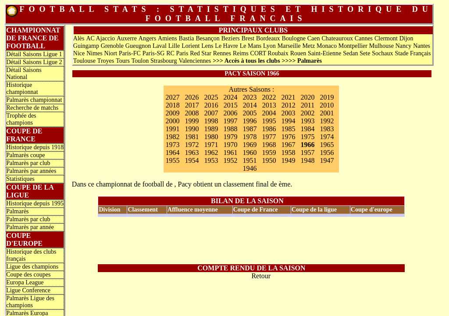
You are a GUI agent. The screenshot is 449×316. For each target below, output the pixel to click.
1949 (288, 160)
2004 (269, 113)
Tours (123, 60)
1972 (192, 144)
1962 (211, 152)
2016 (211, 105)
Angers (147, 38)
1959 (269, 152)
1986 (269, 129)
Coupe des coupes (28, 274)
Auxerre (127, 38)
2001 (327, 113)
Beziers (230, 38)
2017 (192, 105)
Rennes (222, 53)
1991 (172, 129)
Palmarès (17, 211)
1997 (230, 121)
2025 (211, 97)
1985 (288, 129)
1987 (249, 129)
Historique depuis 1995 (35, 203)
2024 (230, 97)
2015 (231, 105)
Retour (261, 276)
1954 (192, 160)
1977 (269, 136)
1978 (249, 136)
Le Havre (226, 46)
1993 (307, 121)
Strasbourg (163, 60)
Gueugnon (138, 46)
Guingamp (86, 46)
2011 (307, 105)
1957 (307, 152)
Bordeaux (268, 38)
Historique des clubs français (31, 255)
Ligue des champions (32, 266)
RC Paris (177, 53)
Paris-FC (130, 53)
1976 (288, 136)
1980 (211, 136)
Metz (308, 46)
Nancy (404, 46)
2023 (249, 97)
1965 (327, 144)
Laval (160, 46)
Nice (79, 53)
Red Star (200, 53)
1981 (192, 136)
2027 (172, 97)
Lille (174, 46)
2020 (307, 97)
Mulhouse (381, 46)
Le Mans (250, 46)
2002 (307, 113)
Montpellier (353, 46)
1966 (307, 144)
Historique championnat (22, 88)
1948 (307, 160)
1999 (192, 121)
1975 (307, 136)
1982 (172, 136)
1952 (230, 160)
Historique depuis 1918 (35, 147)
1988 (230, 129)
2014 (250, 105)
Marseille (289, 46)
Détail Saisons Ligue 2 (34, 62)
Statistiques (20, 179)
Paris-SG (154, 53)
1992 (327, 121)
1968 (269, 144)
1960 (249, 152)
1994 (288, 121)
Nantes (421, 46)
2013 (269, 105)
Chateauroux (337, 38)
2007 (211, 113)
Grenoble (112, 46)
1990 (192, 129)
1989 (211, 129)
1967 (288, 144)
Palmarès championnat (34, 100)
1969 (249, 144)
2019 (327, 97)
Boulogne (293, 38)
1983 (327, 129)
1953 (211, 160)
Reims (241, 53)
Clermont (386, 38)
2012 (289, 105)
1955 (172, 160)
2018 (173, 105)
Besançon (207, 38)
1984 (307, 129)
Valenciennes (194, 60)
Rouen (298, 53)
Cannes (364, 38)
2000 (172, 121)
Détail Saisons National (24, 73)
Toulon (140, 60)
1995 (269, 121)
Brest (248, 38)
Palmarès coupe (25, 155)
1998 (211, 121)
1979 (230, 136)
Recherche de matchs (32, 107)
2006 (230, 113)
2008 (192, 113)
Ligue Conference (28, 290)
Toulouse (84, 60)
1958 (288, 152)
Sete (365, 53)
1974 (327, 136)
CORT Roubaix (269, 53)
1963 (192, 152)
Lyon (269, 46)
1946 (249, 168)
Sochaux (382, 53)
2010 (327, 105)
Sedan (350, 53)
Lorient (191, 46)
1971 (211, 144)
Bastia (186, 38)
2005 (249, 113)
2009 (172, 113)
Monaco (327, 46)
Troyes (105, 60)
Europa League (24, 282)
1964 (172, 152)
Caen (313, 38)
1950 (269, 160)
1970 (230, 144)
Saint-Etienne (324, 53)
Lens (207, 46)
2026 (192, 97)
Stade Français (413, 53)
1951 (249, 160)
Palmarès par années (31, 171)
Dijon (406, 38)
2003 (288, 113)
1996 (249, 121)
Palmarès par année (30, 227)
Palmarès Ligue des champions (30, 302)
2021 (288, 97)
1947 (327, 160)
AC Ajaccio (100, 38)
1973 (172, 144)
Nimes (94, 53)
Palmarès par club (28, 163)
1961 (230, 152)
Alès (79, 38)
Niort (111, 53)
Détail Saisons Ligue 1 (34, 54)
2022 (269, 97)
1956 (327, 152)
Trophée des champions (21, 119)
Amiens (167, 38)
